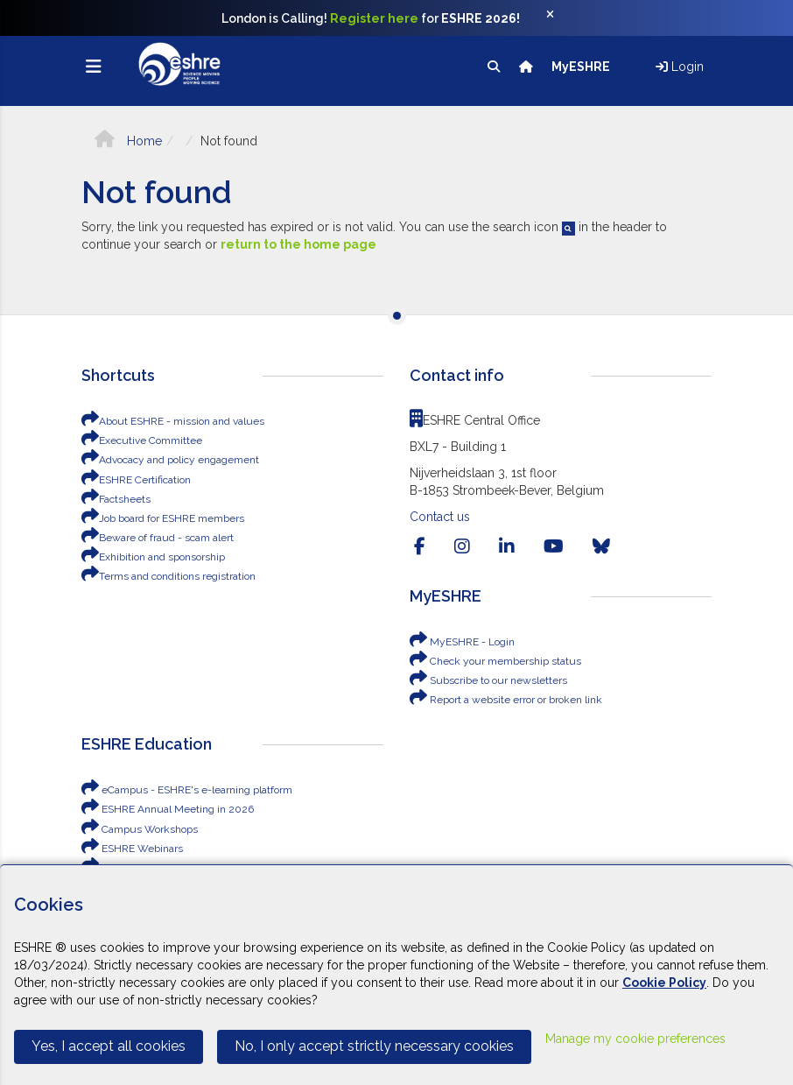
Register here (374, 18)
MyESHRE (582, 67)
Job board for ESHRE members (162, 518)
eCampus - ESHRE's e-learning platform (186, 790)
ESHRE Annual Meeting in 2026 (167, 809)
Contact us (440, 517)
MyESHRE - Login (462, 642)
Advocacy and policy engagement (170, 460)
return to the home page (298, 244)
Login (680, 67)
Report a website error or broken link (506, 700)
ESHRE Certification (136, 480)
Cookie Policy (664, 983)
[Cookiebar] (396, 974)
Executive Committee (141, 440)
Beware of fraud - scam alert (157, 538)
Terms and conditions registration (168, 576)
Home (128, 141)
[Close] (559, 18)
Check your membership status (495, 661)
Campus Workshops (139, 829)
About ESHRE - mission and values (172, 421)
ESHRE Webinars (132, 848)
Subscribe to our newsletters (488, 680)
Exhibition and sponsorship (153, 557)
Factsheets (116, 499)
